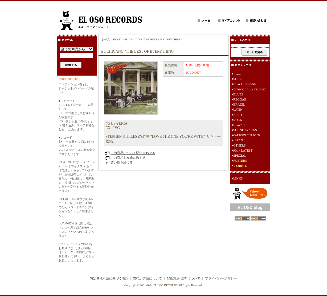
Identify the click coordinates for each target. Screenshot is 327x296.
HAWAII (239, 125)
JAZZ (237, 74)
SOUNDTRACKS (245, 130)
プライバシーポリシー (221, 278)
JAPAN (238, 140)
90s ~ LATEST (243, 150)
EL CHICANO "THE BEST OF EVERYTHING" (153, 39)
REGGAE (239, 99)
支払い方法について (147, 278)
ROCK (117, 39)
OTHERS (239, 145)
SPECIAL (239, 155)
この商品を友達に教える (128, 158)
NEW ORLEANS (244, 84)
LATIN (238, 109)
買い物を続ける (122, 162)
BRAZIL (239, 104)
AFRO (237, 115)
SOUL (237, 79)
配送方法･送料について (183, 278)
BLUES (238, 94)
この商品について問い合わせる (133, 153)
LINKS (238, 178)
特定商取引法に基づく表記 (109, 278)
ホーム (105, 39)
